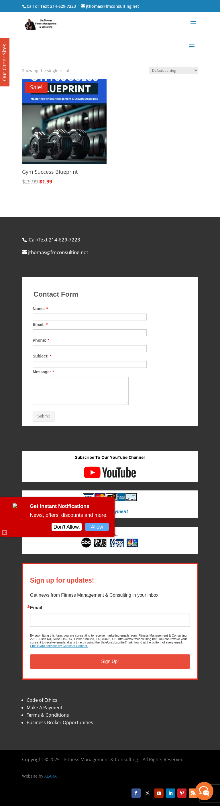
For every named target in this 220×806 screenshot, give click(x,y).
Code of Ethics (42, 700)
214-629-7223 (63, 6)
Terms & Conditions (48, 715)
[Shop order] (173, 70)
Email (36, 608)
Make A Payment (44, 707)
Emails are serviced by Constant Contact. (59, 645)
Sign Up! (110, 661)
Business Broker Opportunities (60, 722)
